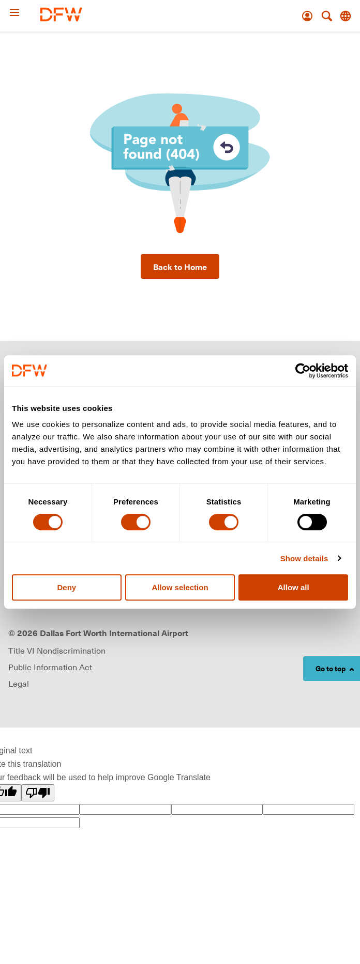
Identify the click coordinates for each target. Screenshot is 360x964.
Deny (66, 587)
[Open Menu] (24, 12)
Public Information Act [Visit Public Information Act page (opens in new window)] (50, 667)
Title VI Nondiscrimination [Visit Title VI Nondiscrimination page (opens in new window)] (57, 650)
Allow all (293, 587)
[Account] (307, 16)
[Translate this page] (345, 16)
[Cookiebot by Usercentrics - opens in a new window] (303, 370)
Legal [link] (18, 683)
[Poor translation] (37, 792)
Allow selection (180, 587)
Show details (304, 558)
